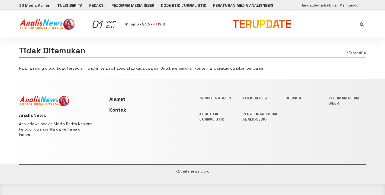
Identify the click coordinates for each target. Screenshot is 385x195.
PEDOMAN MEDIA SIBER (132, 5)
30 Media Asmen (34, 5)
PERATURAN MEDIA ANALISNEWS (243, 5)
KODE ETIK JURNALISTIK (183, 5)
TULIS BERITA (69, 5)
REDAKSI (97, 5)
